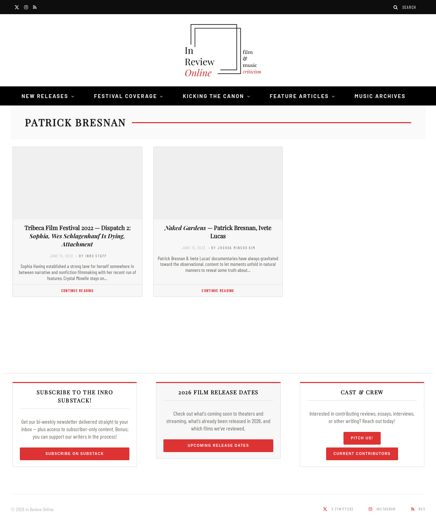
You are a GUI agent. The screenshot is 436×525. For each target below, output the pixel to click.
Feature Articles (299, 96)
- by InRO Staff (91, 255)
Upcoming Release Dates (218, 445)
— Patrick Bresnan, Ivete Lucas (218, 232)
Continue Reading (77, 290)
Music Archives (380, 96)
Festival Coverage (125, 96)
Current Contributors (362, 454)
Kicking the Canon (213, 96)
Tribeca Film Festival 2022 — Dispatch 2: (77, 236)
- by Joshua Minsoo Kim (232, 247)
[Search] (395, 7)
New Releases (45, 96)
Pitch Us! (362, 438)
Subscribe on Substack (74, 454)
